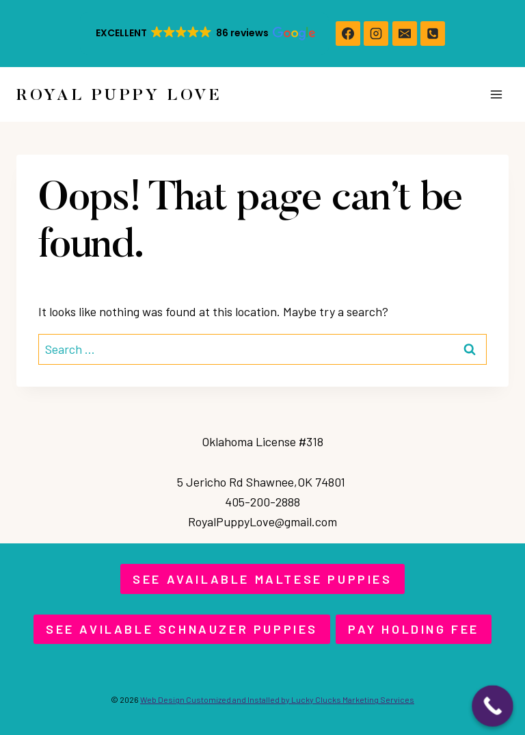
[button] (204, 33)
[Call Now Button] (492, 706)
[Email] (404, 33)
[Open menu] (496, 94)
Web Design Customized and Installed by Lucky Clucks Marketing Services (277, 699)
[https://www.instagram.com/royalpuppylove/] (376, 33)
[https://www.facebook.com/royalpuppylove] (348, 33)
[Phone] (432, 33)
